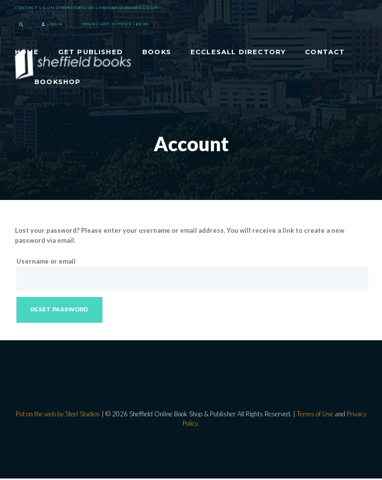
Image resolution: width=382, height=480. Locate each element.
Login (55, 23)
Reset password (60, 310)
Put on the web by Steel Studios (58, 415)
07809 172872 (71, 7)
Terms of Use (315, 415)
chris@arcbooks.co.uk (127, 7)
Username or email (46, 261)
